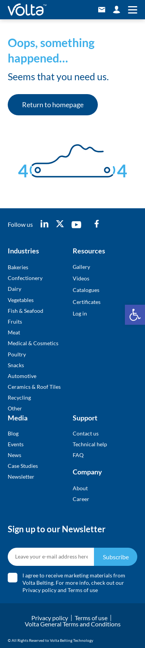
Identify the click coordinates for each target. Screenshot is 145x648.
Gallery (81, 266)
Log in (80, 313)
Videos (81, 278)
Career (81, 499)
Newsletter (21, 476)
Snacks (16, 365)
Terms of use (83, 590)
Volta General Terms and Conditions (73, 624)
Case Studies (23, 465)
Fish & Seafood (25, 310)
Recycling (19, 397)
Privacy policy (39, 590)
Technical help (90, 444)
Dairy (14, 288)
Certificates (87, 302)
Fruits (15, 321)
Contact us (86, 433)
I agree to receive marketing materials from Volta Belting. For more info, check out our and (73, 582)
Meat (14, 332)
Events (16, 444)
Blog (13, 433)
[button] (135, 315)
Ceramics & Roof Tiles (34, 386)
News (14, 455)
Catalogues (86, 290)
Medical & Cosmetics (33, 343)
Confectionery (25, 278)
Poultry (17, 354)
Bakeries (18, 267)
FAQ (78, 455)
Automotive (22, 376)
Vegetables (21, 300)
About (80, 488)
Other (15, 408)
